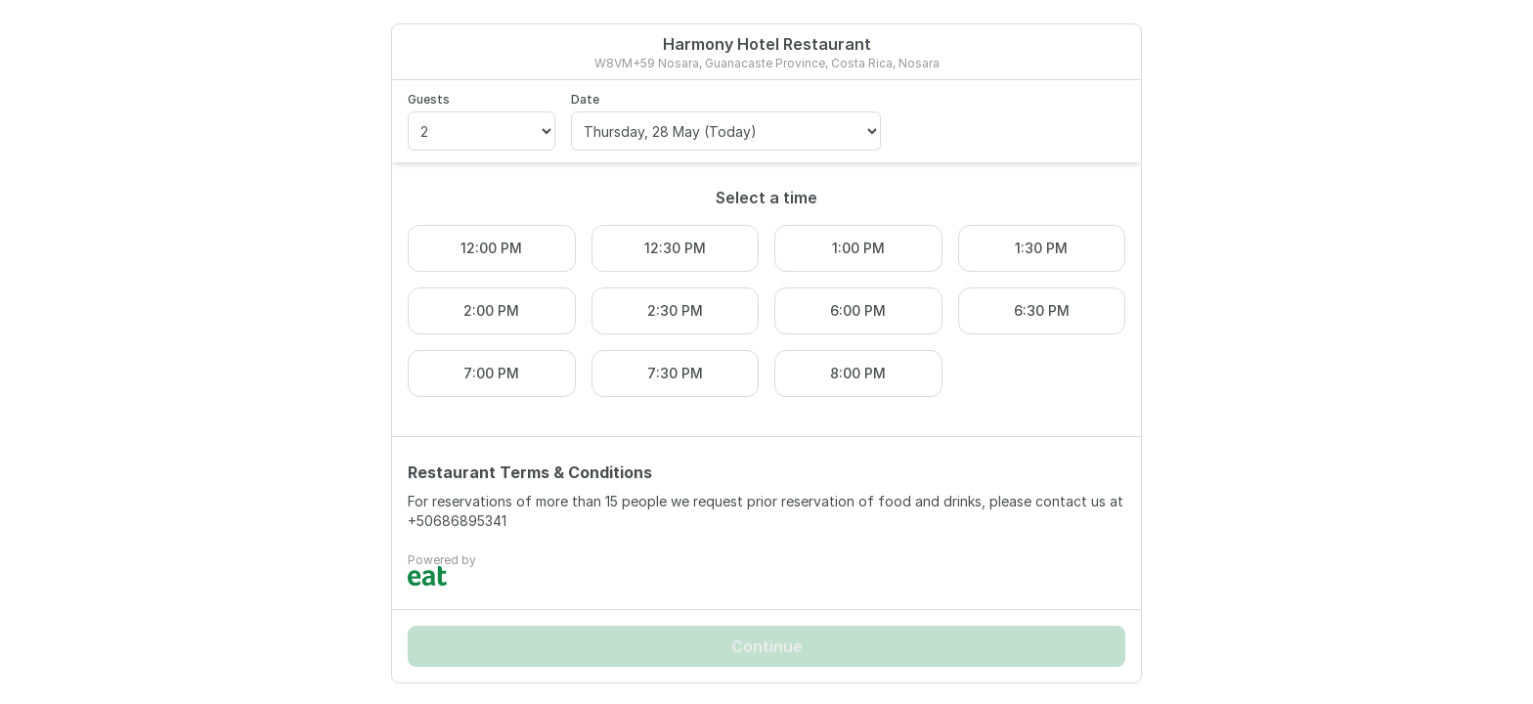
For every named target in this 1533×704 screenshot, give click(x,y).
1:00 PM (858, 248)
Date (585, 99)
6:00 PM (858, 310)
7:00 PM (491, 373)
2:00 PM (491, 310)
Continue (767, 646)
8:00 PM (858, 373)
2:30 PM (675, 310)
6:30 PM (1042, 310)
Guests (429, 99)
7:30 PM (675, 373)
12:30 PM (675, 248)
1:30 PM (1041, 248)
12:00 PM (491, 248)
